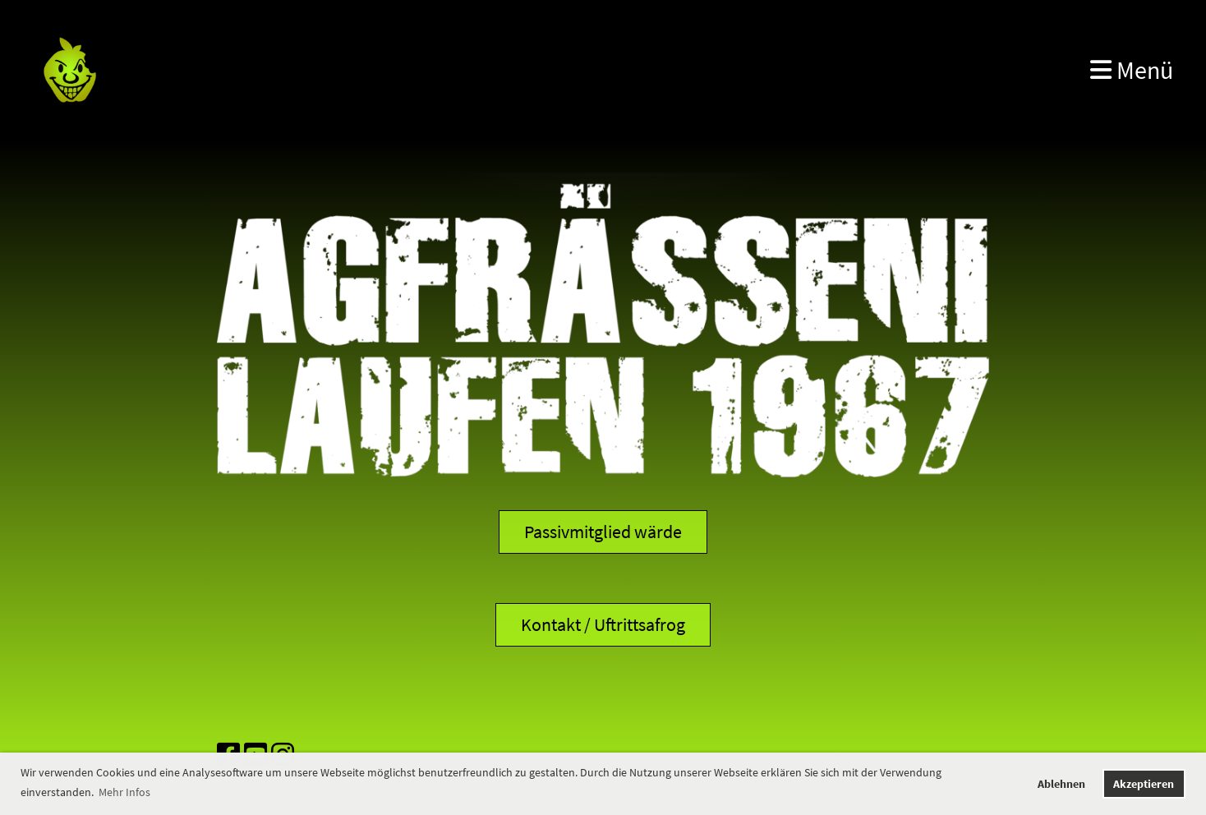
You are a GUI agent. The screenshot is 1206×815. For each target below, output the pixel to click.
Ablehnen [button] (1061, 783)
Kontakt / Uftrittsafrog (603, 624)
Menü (1131, 69)
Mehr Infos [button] (124, 792)
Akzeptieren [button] (1143, 783)
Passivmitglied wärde (603, 531)
